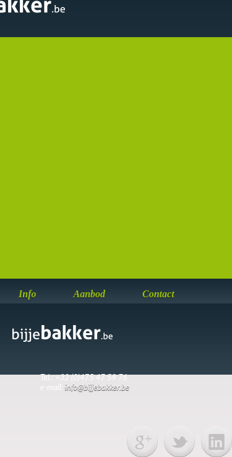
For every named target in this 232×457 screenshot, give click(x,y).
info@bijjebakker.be (97, 387)
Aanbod (89, 294)
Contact (158, 294)
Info (27, 294)
